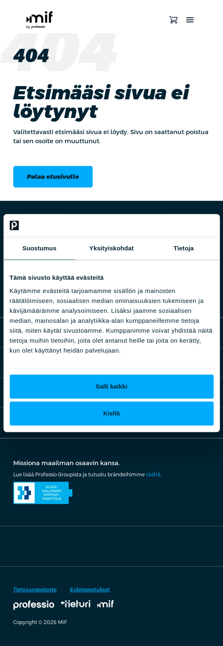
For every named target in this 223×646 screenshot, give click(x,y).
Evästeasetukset (90, 590)
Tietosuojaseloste (35, 590)
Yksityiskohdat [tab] (111, 248)
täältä (153, 475)
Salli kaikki (111, 386)
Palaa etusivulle (53, 176)
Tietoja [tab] (183, 248)
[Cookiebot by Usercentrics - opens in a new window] (177, 225)
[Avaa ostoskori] (173, 19)
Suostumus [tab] (39, 248)
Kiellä (111, 413)
